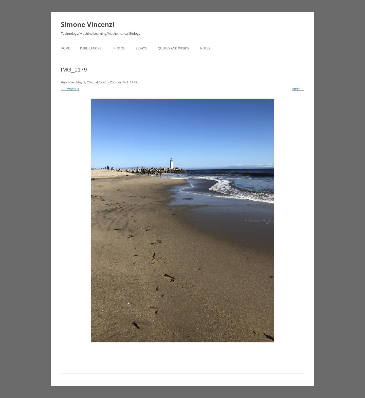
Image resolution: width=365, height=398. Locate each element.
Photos (119, 48)
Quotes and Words (173, 48)
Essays (141, 48)
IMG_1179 (129, 82)
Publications (90, 48)
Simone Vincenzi (87, 24)
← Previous (70, 89)
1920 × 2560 (108, 82)
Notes (205, 48)
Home (65, 48)
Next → (298, 89)
